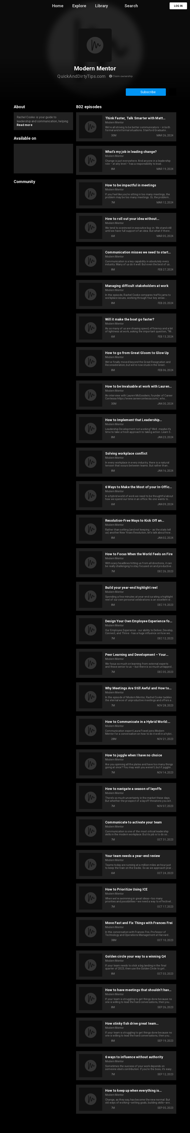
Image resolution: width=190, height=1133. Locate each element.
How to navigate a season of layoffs (133, 789)
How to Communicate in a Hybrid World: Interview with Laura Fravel (136, 722)
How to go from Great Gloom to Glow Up (137, 353)
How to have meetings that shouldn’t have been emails (138, 990)
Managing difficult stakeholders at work (136, 286)
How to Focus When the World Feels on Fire (139, 554)
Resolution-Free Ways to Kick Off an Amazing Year (133, 520)
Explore (79, 6)
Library (101, 6)
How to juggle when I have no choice (133, 755)
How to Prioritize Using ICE (126, 889)
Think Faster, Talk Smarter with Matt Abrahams (134, 118)
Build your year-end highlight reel (131, 587)
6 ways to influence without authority (134, 1057)
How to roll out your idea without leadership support (131, 219)
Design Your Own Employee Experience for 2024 (138, 621)
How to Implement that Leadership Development (132, 420)
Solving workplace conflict (126, 453)
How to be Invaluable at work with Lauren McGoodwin (137, 386)
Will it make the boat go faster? (129, 319)
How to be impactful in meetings (130, 185)
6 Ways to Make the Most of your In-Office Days (138, 487)
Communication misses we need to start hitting (136, 252)
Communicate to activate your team (133, 822)
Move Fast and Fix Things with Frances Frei (139, 923)
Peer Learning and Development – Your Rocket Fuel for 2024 (135, 655)
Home (57, 6)
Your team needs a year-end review (132, 856)
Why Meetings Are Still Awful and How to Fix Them (137, 688)
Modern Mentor (114, 122)
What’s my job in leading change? (131, 152)
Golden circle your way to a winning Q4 (135, 956)
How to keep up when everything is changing (132, 1090)
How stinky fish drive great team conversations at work (130, 1023)
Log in (178, 5)
